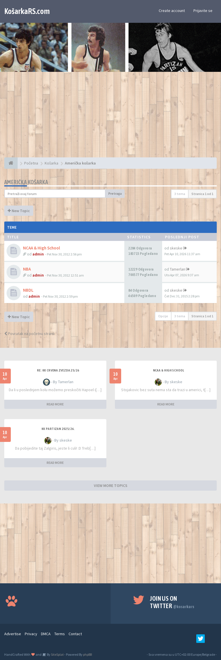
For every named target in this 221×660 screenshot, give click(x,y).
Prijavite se (202, 10)
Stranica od (202, 194)
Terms (59, 633)
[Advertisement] (110, 117)
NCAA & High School (41, 248)
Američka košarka (26, 182)
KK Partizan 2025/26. (58, 429)
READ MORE (55, 404)
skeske (176, 248)
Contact (75, 633)
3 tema (179, 194)
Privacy (31, 633)
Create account (172, 10)
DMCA (46, 633)
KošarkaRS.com (27, 11)
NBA (27, 269)
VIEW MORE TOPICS (110, 485)
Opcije (163, 316)
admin (38, 254)
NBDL (28, 290)
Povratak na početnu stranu (29, 333)
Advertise (12, 633)
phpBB (87, 654)
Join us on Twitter (172, 602)
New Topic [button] (19, 210)
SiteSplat (57, 654)
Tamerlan (177, 269)
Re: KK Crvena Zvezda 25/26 (58, 370)
